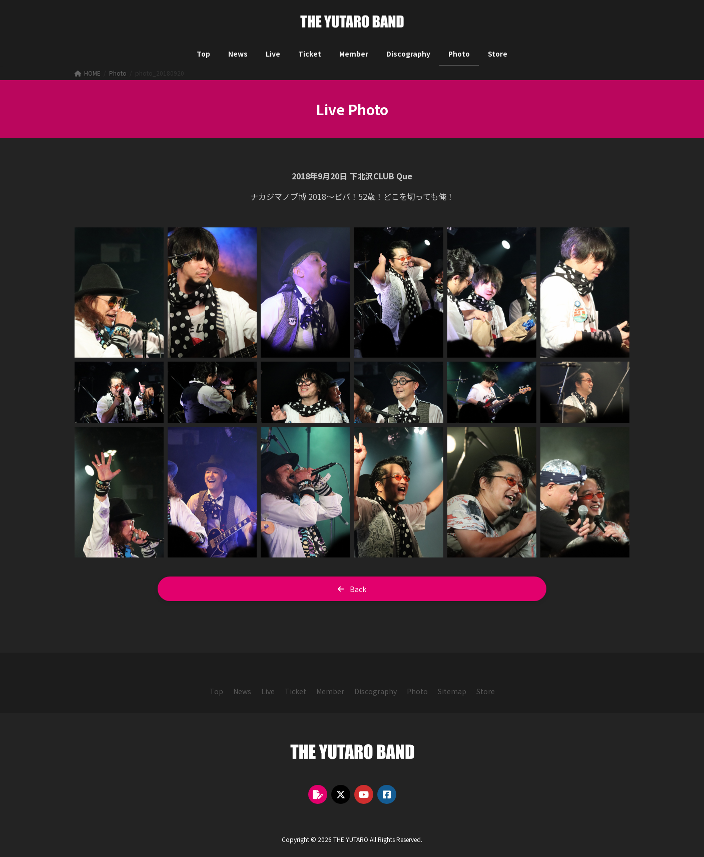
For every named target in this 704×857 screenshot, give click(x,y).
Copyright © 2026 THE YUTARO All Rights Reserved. (352, 839)
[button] (352, 589)
